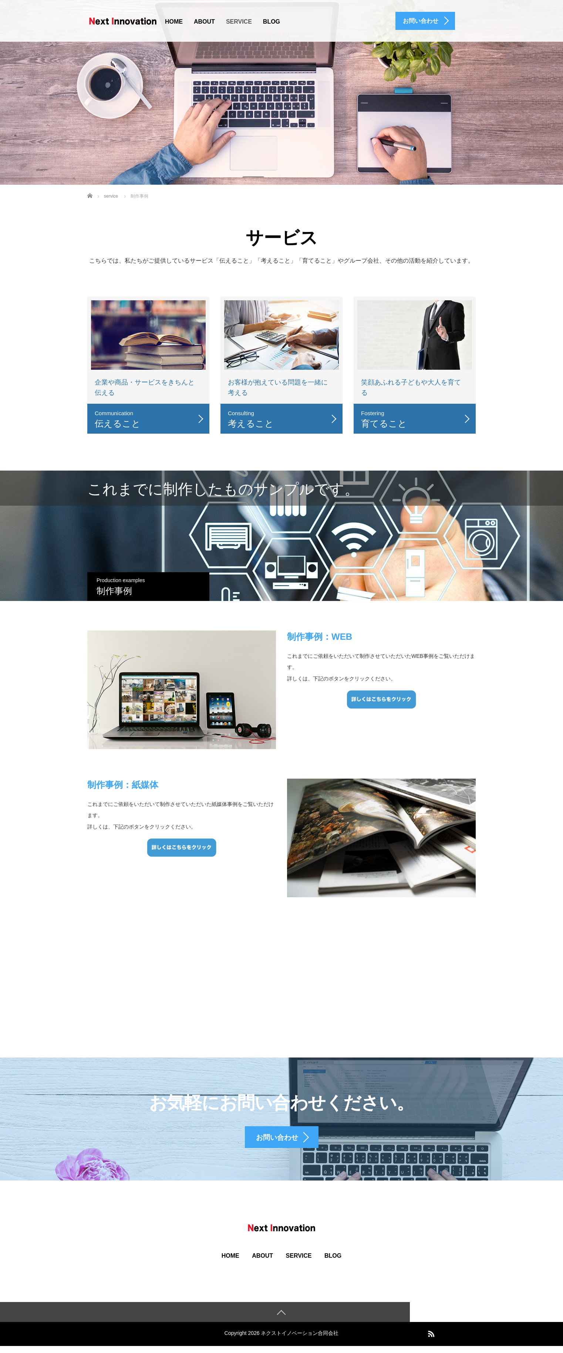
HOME (174, 21)
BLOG (271, 21)
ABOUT (204, 21)
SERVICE (239, 21)
